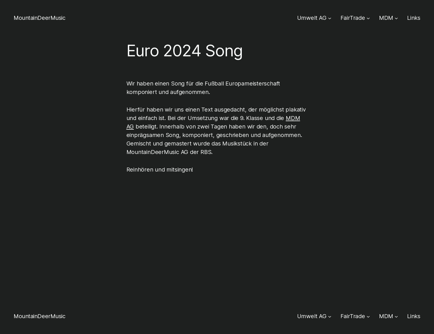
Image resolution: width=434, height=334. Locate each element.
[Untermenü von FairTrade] (368, 18)
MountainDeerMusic (39, 17)
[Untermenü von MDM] (396, 18)
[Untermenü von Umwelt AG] (329, 18)
